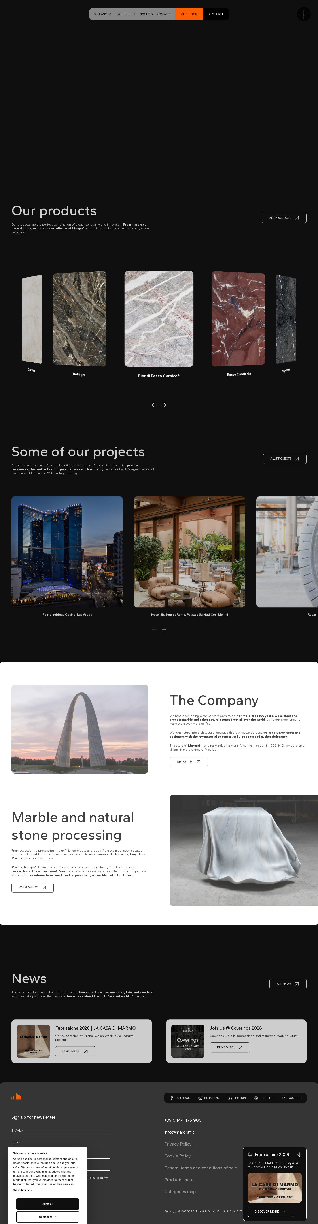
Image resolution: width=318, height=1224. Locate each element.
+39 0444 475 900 (183, 1120)
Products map (178, 1179)
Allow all (47, 1165)
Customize (48, 1177)
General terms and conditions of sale (200, 1167)
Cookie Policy (177, 1156)
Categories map (180, 1191)
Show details (21, 1151)
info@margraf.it (179, 1132)
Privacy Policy (178, 1144)
